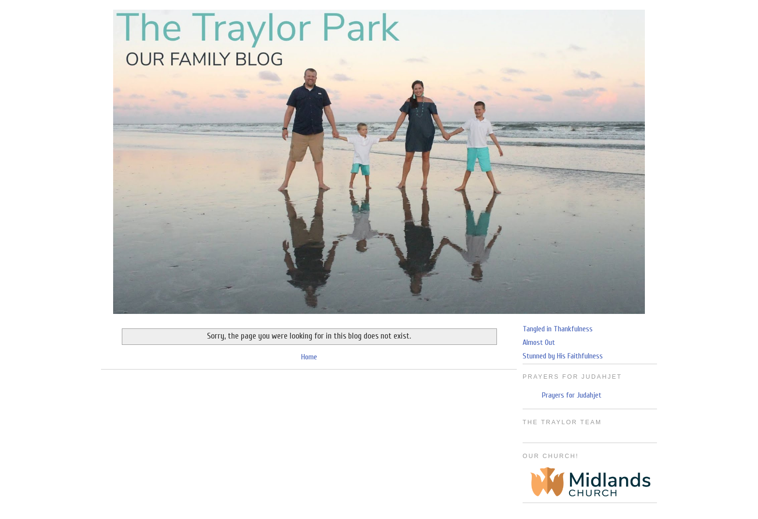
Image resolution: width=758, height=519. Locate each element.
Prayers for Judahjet (571, 395)
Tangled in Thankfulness (558, 329)
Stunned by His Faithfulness (563, 356)
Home (309, 357)
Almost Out (539, 342)
